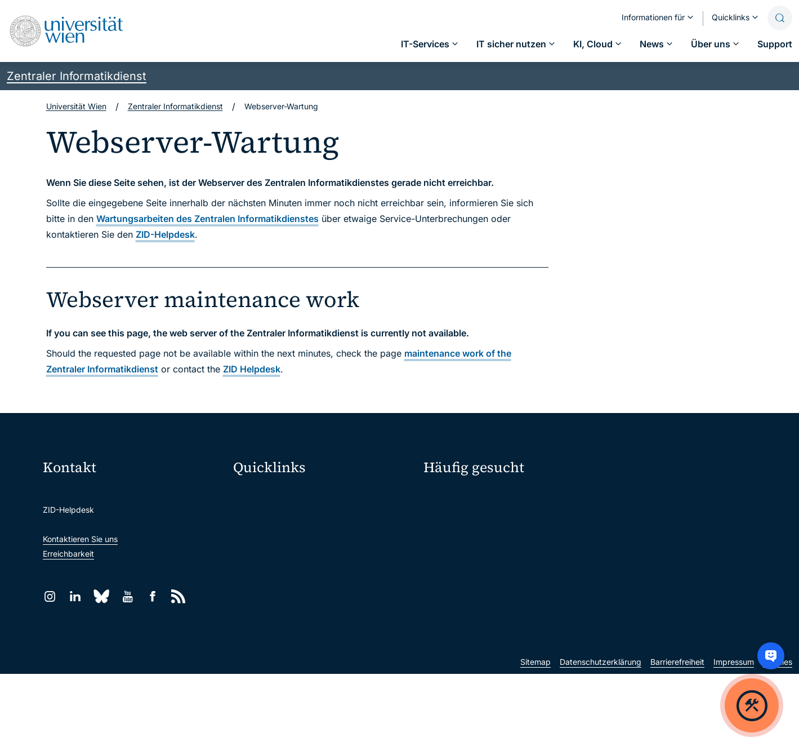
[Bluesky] (101, 596)
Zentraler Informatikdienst (76, 76)
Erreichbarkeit (68, 553)
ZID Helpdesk (251, 369)
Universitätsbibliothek (280, 613)
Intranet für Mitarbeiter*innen (294, 589)
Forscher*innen (451, 576)
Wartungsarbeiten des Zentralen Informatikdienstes (207, 218)
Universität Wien (76, 106)
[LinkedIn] (75, 596)
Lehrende (625, 557)
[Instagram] (49, 596)
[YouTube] (127, 596)
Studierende (445, 557)
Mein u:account (636, 498)
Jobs (617, 517)
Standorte (441, 537)
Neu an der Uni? (469, 613)
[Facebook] (152, 596)
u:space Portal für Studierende (296, 542)
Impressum (733, 734)
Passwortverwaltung (460, 517)
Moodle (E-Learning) (278, 495)
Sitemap (535, 734)
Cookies (777, 734)
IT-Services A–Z (452, 498)
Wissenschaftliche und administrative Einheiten (321, 644)
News (618, 537)
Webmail (256, 518)
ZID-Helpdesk (165, 234)
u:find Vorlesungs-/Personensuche (303, 566)
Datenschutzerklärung (600, 734)
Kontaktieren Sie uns (80, 539)
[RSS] (178, 596)
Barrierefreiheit (677, 734)
